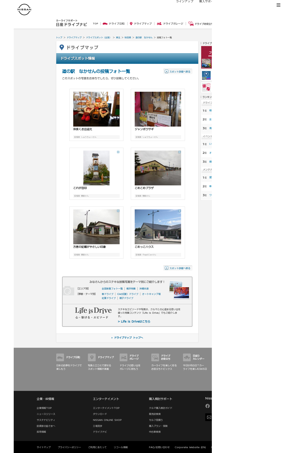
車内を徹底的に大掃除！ (222, 186)
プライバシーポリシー (69, 447)
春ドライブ (107, 294)
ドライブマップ (74, 37)
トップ (59, 37)
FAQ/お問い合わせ (159, 447)
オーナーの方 (227, 5)
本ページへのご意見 (221, 447)
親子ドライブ (126, 298)
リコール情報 (121, 447)
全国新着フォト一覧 (112, 288)
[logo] (24, 9)
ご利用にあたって (97, 447)
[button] (278, 5)
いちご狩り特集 (217, 144)
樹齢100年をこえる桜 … (222, 110)
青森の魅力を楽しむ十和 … (223, 128)
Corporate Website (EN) (190, 447)
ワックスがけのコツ (219, 195)
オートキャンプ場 (151, 294)
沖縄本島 (144, 288)
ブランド (265, 5)
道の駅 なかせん (143, 37)
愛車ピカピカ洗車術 (219, 177)
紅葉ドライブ (109, 298)
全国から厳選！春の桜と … (223, 119)
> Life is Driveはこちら (134, 321)
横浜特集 (131, 288)
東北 (118, 37)
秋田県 (128, 37)
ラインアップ (181, 5)
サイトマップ (236, 387)
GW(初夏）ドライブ (127, 294)
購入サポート (204, 5)
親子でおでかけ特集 (219, 161)
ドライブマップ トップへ (128, 338)
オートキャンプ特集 (219, 153)
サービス (247, 5)
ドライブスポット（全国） (99, 37)
